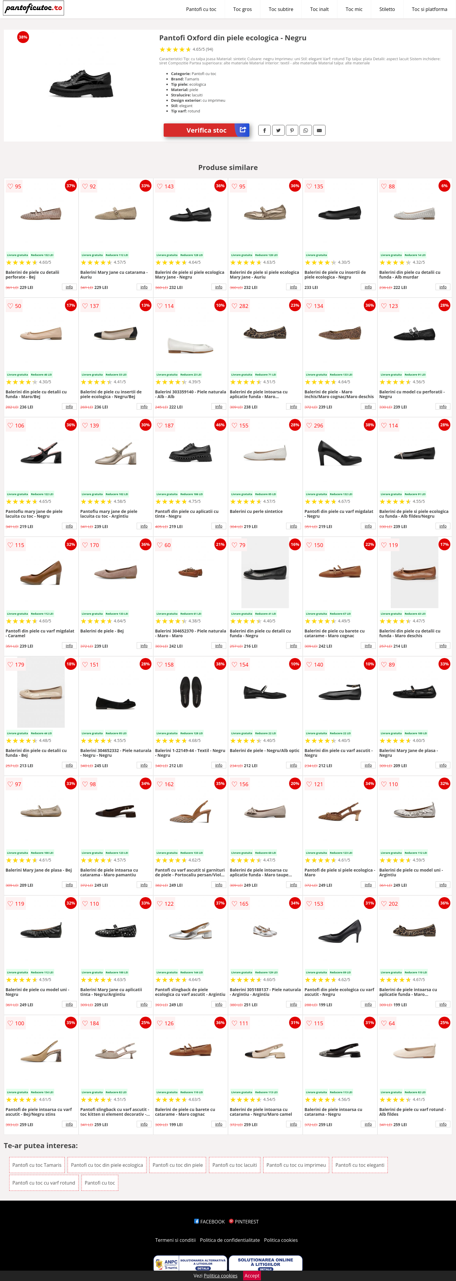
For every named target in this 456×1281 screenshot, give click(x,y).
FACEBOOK (209, 1221)
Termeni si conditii (175, 1240)
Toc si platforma (429, 9)
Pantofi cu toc (201, 9)
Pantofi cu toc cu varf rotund (43, 1183)
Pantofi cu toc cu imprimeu (296, 1165)
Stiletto (387, 9)
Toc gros (242, 9)
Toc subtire (281, 9)
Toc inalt (319, 9)
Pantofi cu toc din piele (178, 1165)
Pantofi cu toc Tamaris (37, 1165)
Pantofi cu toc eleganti (359, 1165)
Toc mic (354, 9)
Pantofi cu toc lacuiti (234, 1165)
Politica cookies (281, 1240)
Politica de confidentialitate (230, 1240)
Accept (252, 1275)
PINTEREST (244, 1221)
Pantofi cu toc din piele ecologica (107, 1165)
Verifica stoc (217, 130)
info (69, 287)
